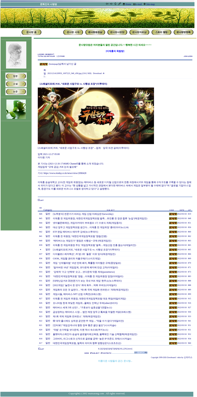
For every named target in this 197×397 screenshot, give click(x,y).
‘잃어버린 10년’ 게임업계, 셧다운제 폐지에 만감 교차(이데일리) (85, 267)
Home (128, 4)
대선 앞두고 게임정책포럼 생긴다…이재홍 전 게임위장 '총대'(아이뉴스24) (90, 227)
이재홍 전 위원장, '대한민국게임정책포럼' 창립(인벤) (80, 236)
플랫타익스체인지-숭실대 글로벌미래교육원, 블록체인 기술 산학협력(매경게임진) (95, 334)
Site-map (150, 4)
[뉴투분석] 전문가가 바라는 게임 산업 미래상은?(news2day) (83, 214)
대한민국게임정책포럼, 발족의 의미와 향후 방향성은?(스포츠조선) (87, 343)
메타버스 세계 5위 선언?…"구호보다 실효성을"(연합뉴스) (82, 307)
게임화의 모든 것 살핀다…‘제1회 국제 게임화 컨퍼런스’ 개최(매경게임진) (90, 289)
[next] (129, 349)
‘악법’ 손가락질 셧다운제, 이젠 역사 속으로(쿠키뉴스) (80, 329)
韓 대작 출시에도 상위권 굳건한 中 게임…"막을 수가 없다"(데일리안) (88, 321)
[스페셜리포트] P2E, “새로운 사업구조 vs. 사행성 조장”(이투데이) (86, 249)
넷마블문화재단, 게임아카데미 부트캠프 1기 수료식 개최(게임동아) (87, 223)
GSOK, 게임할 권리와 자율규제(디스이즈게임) (76, 258)
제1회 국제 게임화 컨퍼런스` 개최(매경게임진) (77, 316)
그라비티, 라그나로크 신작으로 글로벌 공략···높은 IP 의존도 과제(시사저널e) (92, 338)
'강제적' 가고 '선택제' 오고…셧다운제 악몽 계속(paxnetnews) (84, 272)
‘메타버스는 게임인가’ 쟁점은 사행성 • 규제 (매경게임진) (82, 240)
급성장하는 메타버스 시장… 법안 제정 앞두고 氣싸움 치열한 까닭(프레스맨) (92, 312)
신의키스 (188, 357)
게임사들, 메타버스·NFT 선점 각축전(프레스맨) (77, 294)
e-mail (139, 4)
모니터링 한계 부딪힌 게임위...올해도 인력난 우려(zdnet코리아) (85, 303)
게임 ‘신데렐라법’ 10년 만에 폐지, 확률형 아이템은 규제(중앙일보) (87, 263)
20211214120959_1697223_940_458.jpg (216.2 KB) (69, 73)
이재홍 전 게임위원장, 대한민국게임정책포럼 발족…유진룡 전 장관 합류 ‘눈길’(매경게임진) (100, 218)
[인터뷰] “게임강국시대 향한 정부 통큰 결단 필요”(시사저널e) (84, 325)
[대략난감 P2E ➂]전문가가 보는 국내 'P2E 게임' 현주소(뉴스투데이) (87, 280)
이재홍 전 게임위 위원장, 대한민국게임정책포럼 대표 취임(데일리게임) (89, 298)
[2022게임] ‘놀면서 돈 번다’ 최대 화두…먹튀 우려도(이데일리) (85, 285)
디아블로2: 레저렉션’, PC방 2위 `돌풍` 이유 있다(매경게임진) (84, 254)
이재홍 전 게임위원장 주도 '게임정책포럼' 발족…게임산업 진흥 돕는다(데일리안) (94, 245)
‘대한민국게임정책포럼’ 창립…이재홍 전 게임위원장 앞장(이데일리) (88, 276)
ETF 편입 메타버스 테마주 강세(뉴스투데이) (75, 231)
